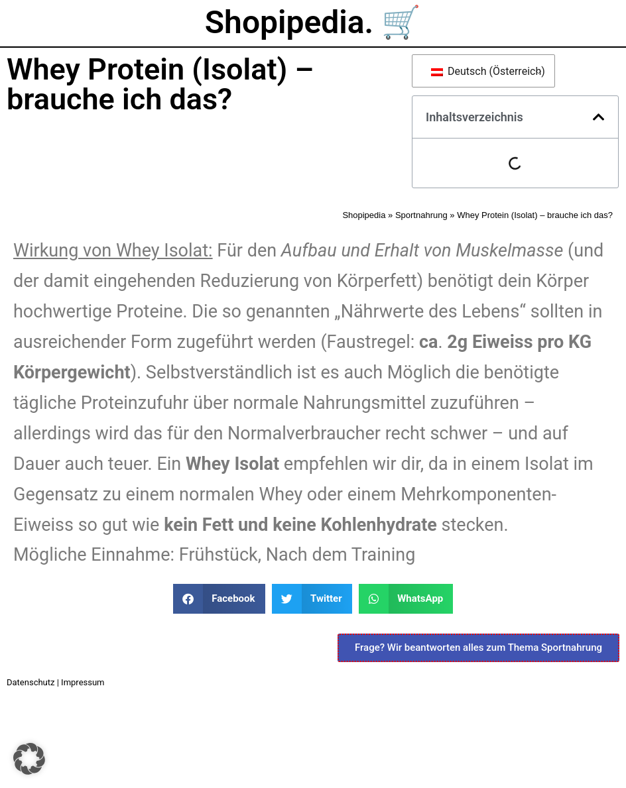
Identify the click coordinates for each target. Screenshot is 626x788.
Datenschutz (30, 682)
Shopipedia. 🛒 (313, 22)
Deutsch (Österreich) (486, 71)
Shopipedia (363, 215)
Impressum (82, 682)
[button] (599, 117)
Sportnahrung (421, 215)
